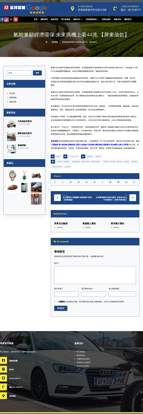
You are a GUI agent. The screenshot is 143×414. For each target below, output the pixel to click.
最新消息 (98, 156)
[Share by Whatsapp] (102, 182)
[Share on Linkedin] (94, 182)
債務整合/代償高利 (84, 363)
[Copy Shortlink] (134, 182)
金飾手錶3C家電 (57, 166)
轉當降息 (134, 161)
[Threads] (11, 19)
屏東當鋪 (89, 156)
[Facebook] (2, 19)
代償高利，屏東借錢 (63, 161)
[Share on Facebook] (54, 182)
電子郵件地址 (87, 289)
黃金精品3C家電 (83, 366)
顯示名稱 (58, 289)
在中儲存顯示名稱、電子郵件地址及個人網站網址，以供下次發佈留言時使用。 (91, 302)
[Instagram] (6, 19)
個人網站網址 (114, 289)
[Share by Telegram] (110, 182)
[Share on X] (62, 182)
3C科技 (12, 93)
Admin (58, 156)
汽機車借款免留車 (83, 359)
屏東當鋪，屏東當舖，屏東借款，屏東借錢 (116, 161)
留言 (56, 264)
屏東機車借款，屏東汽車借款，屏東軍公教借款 (86, 161)
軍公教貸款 (81, 352)
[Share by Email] (118, 182)
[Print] (126, 182)
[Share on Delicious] (86, 182)
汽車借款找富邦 (25, 121)
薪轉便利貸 (81, 356)
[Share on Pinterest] (70, 182)
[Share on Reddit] (78, 182)
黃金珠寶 (67, 166)
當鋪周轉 (22, 144)
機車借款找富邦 (25, 133)
